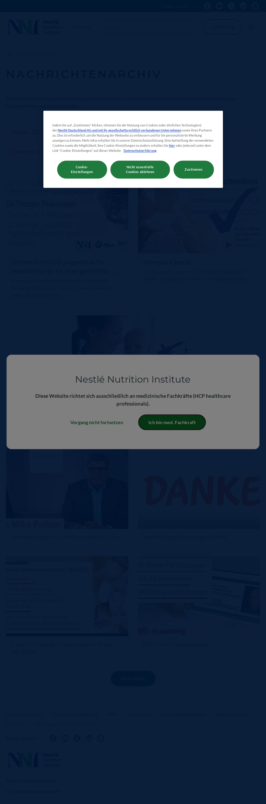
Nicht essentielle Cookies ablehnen (140, 169)
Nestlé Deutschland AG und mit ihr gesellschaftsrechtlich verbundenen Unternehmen (119, 130)
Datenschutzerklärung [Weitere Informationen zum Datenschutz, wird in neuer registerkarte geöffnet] (140, 150)
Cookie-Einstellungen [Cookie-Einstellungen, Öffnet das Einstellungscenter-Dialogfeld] (82, 169)
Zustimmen (194, 169)
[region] (133, 149)
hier (172, 145)
